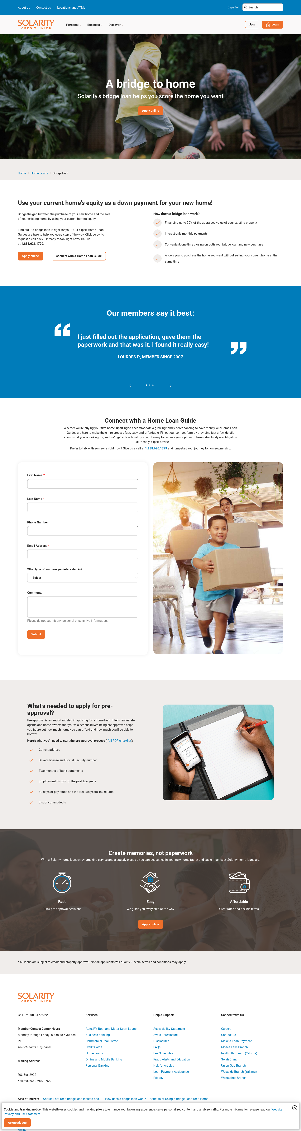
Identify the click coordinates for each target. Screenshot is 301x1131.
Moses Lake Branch (234, 1047)
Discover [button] (116, 25)
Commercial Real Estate (102, 1040)
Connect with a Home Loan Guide (79, 256)
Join (252, 24)
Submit (36, 634)
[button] (146, 385)
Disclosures (161, 1040)
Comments (34, 593)
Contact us (43, 7)
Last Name (34, 499)
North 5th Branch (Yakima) (239, 1053)
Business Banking (98, 1034)
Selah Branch (230, 1059)
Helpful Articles (163, 1065)
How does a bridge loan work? (125, 1098)
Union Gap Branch (233, 1065)
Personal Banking (97, 1065)
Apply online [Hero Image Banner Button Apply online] (150, 111)
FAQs (156, 1047)
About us (24, 7)
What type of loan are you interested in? (54, 569)
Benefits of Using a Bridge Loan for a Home (179, 1098)
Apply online (30, 256)
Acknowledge (17, 1122)
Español (233, 7)
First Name (34, 475)
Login (272, 24)
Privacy (158, 1077)
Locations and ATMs (71, 7)
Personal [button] (74, 25)
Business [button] (95, 25)
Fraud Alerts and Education (171, 1059)
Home (22, 173)
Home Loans (39, 173)
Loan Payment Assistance (171, 1071)
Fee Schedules (163, 1053)
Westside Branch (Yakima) (239, 1071)
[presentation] (130, 385)
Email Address (37, 546)
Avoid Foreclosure (165, 1034)
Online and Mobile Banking (104, 1059)
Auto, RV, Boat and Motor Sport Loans (111, 1028)
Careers (226, 1028)
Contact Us (228, 1034)
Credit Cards (94, 1047)
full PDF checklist (119, 740)
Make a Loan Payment (236, 1040)
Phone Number (37, 522)
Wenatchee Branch (233, 1077)
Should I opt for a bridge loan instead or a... (72, 1098)
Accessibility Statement (169, 1028)
